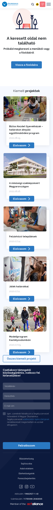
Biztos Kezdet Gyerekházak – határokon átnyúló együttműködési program (26, 130)
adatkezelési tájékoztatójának (36, 419)
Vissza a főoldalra (26, 64)
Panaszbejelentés (26, 478)
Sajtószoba (26, 464)
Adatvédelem (26, 468)
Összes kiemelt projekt (21, 358)
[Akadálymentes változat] (37, 4)
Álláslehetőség (26, 459)
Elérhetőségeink (26, 473)
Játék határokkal (19, 286)
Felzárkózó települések (23, 236)
